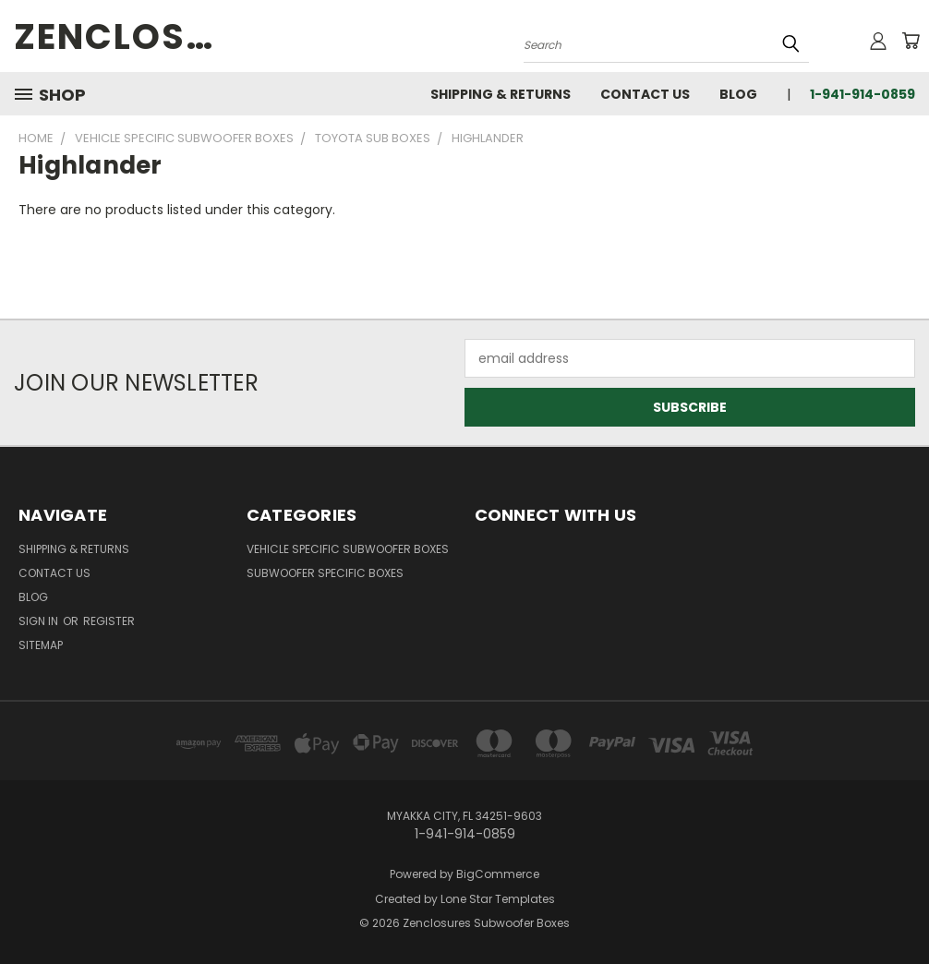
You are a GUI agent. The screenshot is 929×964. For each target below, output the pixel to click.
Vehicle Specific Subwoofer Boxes (348, 549)
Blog (738, 94)
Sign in (39, 621)
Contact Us (645, 94)
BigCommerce (497, 874)
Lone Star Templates (497, 899)
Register (109, 621)
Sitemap (40, 645)
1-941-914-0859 (862, 94)
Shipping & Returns (500, 94)
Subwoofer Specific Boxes (325, 573)
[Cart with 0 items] (910, 40)
